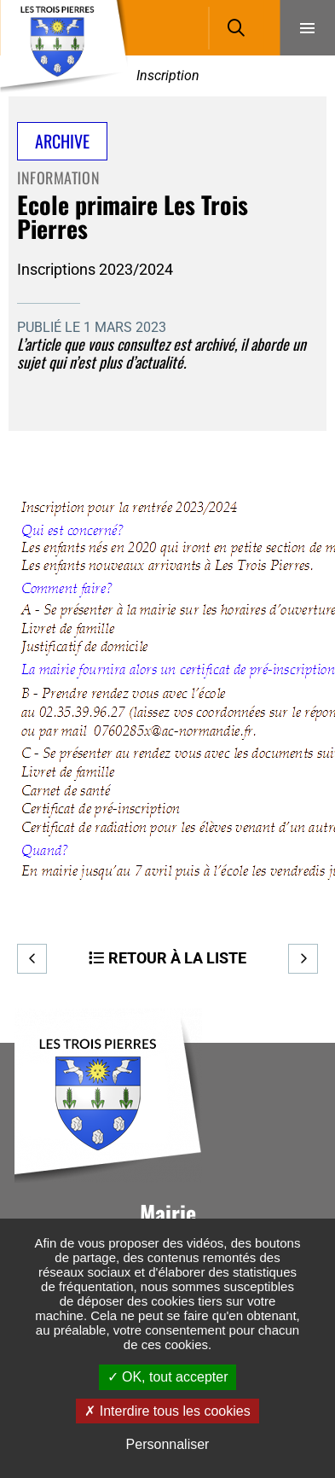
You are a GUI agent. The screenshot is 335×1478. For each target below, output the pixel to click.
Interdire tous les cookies (167, 1411)
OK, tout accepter (167, 1377)
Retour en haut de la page (296, 1042)
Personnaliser (168, 1444)
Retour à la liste (177, 958)
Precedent (32, 959)
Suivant (303, 959)
